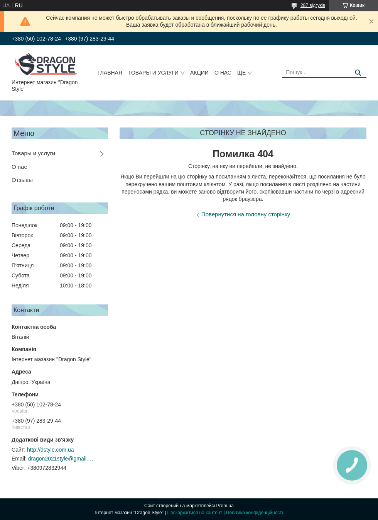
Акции (199, 73)
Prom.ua (225, 505)
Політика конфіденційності (254, 512)
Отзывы (22, 180)
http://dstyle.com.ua (50, 450)
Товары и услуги (153, 73)
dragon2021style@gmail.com (61, 458)
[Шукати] (357, 73)
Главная (110, 73)
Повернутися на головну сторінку (245, 214)
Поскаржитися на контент (194, 512)
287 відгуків (312, 5)
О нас (222, 73)
